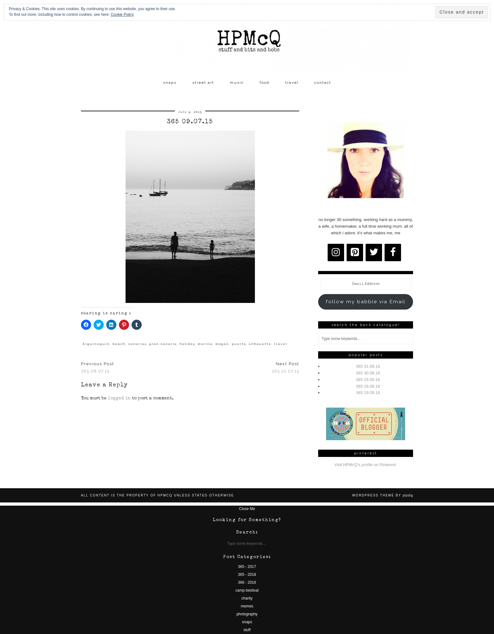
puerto (239, 344)
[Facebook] (393, 252)
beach (119, 344)
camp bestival (246, 590)
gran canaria (163, 344)
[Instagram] (336, 252)
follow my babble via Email (365, 302)
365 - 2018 (247, 574)
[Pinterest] (355, 252)
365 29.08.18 (368, 379)
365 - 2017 (247, 566)
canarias (137, 344)
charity (246, 598)
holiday (187, 344)
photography (247, 614)
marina (205, 344)
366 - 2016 (247, 582)
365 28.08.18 (368, 386)
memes (247, 606)
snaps (169, 82)
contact (322, 82)
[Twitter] (374, 252)
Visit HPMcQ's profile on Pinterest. (365, 464)
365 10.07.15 (285, 367)
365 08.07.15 (97, 367)
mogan (222, 344)
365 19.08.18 (368, 392)
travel (292, 82)
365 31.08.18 (368, 366)
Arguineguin (96, 344)
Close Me (247, 509)
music (237, 82)
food (264, 82)
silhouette (260, 344)
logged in (119, 398)
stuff (247, 630)
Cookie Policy (122, 14)
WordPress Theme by (382, 495)
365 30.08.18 (368, 373)
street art (203, 82)
